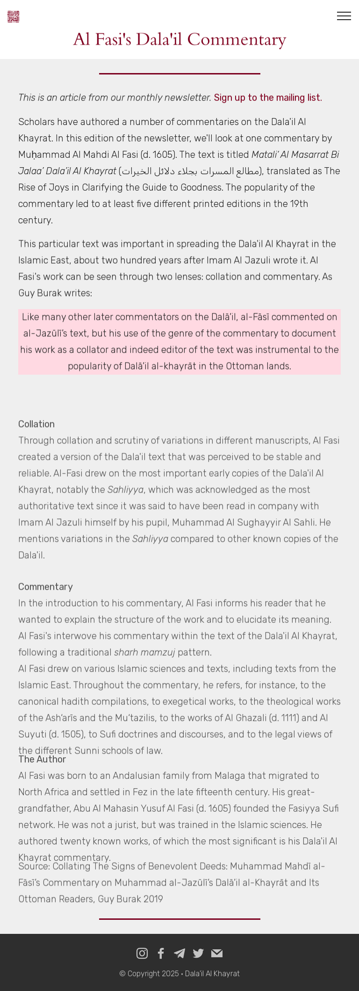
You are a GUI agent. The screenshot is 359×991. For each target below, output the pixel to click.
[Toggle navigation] (344, 15)
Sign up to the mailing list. (268, 98)
